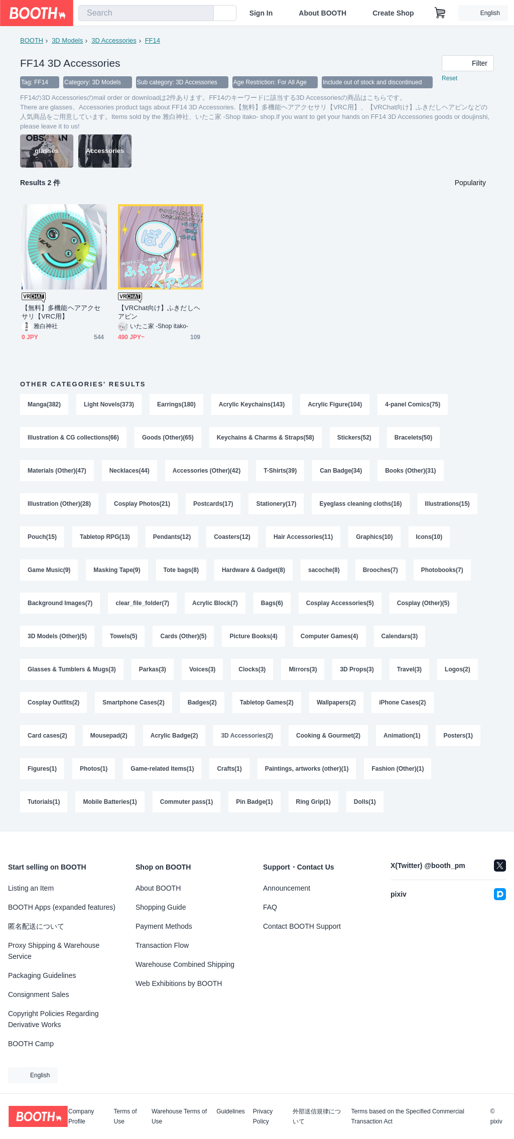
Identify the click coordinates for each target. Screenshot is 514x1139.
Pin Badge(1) (254, 801)
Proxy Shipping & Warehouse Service (53, 950)
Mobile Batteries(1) (110, 801)
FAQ (270, 907)
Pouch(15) (42, 536)
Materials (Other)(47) (57, 470)
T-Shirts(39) (280, 470)
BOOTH (31, 40)
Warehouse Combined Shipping (185, 964)
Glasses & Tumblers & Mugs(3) (72, 669)
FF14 (152, 40)
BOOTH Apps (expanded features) (61, 907)
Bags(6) (272, 603)
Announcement (286, 888)
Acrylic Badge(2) (174, 735)
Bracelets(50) (413, 437)
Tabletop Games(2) (267, 702)
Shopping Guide (161, 907)
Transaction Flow (162, 945)
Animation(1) (401, 735)
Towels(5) (123, 636)
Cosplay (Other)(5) (423, 603)
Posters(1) (458, 735)
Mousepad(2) (108, 735)
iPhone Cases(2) (402, 702)
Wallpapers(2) (336, 702)
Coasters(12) (232, 536)
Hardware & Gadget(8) (253, 570)
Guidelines (230, 1111)
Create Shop (393, 13)
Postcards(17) (213, 503)
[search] (204, 14)
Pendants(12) (172, 536)
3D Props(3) (356, 669)
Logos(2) (457, 669)
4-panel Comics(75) (412, 404)
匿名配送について (36, 926)
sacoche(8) (324, 570)
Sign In (261, 13)
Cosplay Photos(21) (142, 503)
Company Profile (81, 1116)
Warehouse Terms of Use (179, 1116)
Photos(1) (93, 768)
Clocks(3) (252, 669)
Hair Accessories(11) (303, 536)
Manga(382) (44, 404)
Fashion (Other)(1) (397, 768)
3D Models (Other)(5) (57, 636)
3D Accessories (114, 40)
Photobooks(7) (442, 570)
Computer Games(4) (329, 636)
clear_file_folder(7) (142, 603)
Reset (449, 78)
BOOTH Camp (31, 1044)
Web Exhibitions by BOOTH (179, 983)
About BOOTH (322, 13)
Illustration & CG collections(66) (73, 437)
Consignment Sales (38, 994)
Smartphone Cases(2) (133, 702)
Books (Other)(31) (410, 470)
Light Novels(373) (109, 404)
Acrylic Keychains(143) (252, 404)
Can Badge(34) (341, 470)
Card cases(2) (47, 735)
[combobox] (146, 13)
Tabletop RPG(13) (105, 536)
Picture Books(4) (253, 636)
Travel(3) (409, 669)
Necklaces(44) (129, 470)
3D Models (67, 40)
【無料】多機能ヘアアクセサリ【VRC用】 (61, 312)
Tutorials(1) (44, 801)
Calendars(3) (399, 636)
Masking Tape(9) (116, 570)
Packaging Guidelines (42, 975)
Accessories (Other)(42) (206, 470)
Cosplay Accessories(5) (340, 603)
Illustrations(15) (447, 503)
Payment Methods (164, 926)
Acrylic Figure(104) (335, 404)
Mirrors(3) (303, 669)
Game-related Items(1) (162, 768)
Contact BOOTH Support (302, 926)
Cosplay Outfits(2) (53, 702)
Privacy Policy (263, 1116)
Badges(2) (202, 702)
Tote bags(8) (181, 570)
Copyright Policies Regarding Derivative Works (53, 1019)
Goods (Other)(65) (168, 437)
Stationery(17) (276, 503)
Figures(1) (42, 768)
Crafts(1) (229, 768)
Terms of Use (125, 1116)
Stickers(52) (354, 437)
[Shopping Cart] (440, 13)
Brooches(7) (380, 570)
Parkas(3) (152, 669)
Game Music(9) (49, 570)
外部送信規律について (317, 1116)
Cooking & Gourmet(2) (328, 735)
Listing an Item (31, 888)
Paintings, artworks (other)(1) (307, 768)
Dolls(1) (365, 801)
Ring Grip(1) (313, 801)
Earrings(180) (176, 404)
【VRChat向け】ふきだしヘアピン (159, 312)
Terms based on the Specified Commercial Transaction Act (407, 1116)
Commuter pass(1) (186, 801)
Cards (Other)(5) (183, 636)
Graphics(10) (374, 536)
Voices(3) (202, 669)
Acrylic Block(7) (215, 603)
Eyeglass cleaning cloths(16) (360, 503)
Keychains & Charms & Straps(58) (265, 437)
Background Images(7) (60, 603)
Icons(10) (429, 536)
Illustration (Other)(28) (59, 503)
